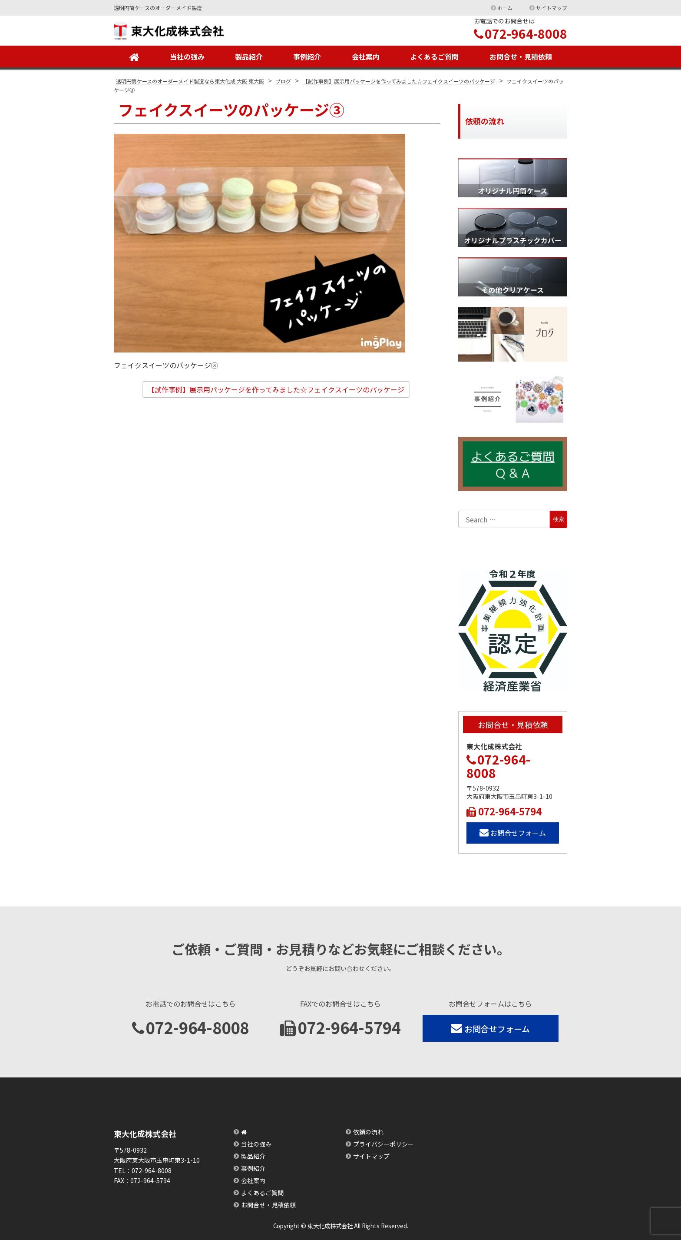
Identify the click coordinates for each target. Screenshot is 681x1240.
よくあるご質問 (434, 56)
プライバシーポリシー (383, 1144)
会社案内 (366, 56)
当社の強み (187, 56)
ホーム (504, 7)
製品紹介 (249, 56)
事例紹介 (307, 56)
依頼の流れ (368, 1131)
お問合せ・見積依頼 (520, 56)
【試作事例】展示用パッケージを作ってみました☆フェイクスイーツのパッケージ (276, 389)
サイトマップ (551, 7)
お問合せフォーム (512, 833)
